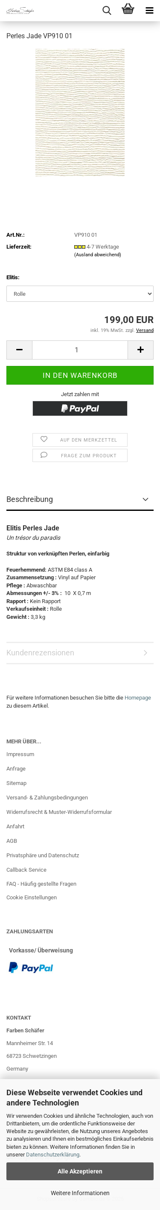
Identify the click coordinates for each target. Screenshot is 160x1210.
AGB (11, 841)
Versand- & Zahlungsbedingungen (47, 797)
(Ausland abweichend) (97, 255)
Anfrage (16, 768)
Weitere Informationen (80, 1193)
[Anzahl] (80, 350)
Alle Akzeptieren (80, 1171)
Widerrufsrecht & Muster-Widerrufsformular (59, 812)
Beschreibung (29, 499)
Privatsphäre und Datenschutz (42, 855)
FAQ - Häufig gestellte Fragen (41, 884)
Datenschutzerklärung (52, 1154)
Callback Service (26, 870)
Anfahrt (15, 826)
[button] (19, 350)
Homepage (138, 697)
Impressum (20, 754)
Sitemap (16, 783)
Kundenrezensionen (40, 652)
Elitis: (13, 277)
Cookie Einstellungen (31, 897)
